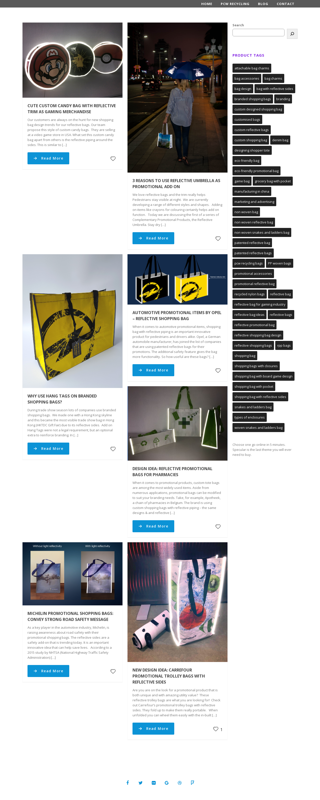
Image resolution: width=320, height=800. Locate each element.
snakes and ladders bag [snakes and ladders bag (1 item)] (253, 407)
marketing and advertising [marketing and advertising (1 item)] (254, 201)
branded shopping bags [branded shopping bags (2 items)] (252, 99)
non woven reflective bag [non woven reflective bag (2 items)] (253, 222)
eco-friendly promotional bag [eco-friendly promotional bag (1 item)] (256, 171)
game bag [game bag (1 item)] (242, 181)
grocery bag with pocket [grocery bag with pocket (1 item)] (273, 181)
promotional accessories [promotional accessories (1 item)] (253, 273)
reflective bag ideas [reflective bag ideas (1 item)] (249, 314)
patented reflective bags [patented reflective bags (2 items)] (253, 253)
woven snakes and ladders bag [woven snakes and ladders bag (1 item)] (258, 427)
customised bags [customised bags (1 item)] (247, 119)
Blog (263, 4)
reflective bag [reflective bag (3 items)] (280, 294)
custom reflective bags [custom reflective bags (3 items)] (251, 129)
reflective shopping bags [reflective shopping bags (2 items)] (253, 345)
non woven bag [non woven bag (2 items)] (246, 212)
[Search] (292, 34)
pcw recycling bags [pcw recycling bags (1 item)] (248, 263)
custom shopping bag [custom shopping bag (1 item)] (250, 140)
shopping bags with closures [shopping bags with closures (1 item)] (256, 366)
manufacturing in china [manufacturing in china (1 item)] (251, 191)
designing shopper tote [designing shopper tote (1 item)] (252, 150)
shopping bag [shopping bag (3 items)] (244, 355)
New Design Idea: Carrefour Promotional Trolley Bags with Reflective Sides (168, 676)
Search (238, 25)
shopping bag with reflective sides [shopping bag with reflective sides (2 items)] (260, 396)
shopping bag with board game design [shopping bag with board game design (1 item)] (263, 376)
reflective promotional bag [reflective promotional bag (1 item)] (254, 325)
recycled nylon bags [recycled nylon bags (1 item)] (249, 294)
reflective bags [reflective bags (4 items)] (281, 314)
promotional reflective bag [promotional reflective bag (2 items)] (254, 284)
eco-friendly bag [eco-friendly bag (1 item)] (246, 160)
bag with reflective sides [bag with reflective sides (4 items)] (274, 88)
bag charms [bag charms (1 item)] (273, 78)
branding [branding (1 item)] (283, 99)
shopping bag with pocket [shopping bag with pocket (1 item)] (253, 386)
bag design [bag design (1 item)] (242, 88)
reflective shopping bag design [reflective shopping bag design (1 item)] (257, 335)
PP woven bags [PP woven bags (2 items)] (279, 263)
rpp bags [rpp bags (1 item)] (284, 345)
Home (206, 4)
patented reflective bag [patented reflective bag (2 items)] (252, 242)
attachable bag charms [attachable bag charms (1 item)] (251, 68)
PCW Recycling (235, 4)
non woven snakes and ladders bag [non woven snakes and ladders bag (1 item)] (261, 232)
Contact (285, 4)
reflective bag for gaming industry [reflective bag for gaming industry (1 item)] (260, 304)
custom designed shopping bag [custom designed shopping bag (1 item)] (258, 109)
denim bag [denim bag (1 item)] (280, 140)
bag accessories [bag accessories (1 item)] (246, 78)
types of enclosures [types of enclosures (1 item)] (249, 417)
